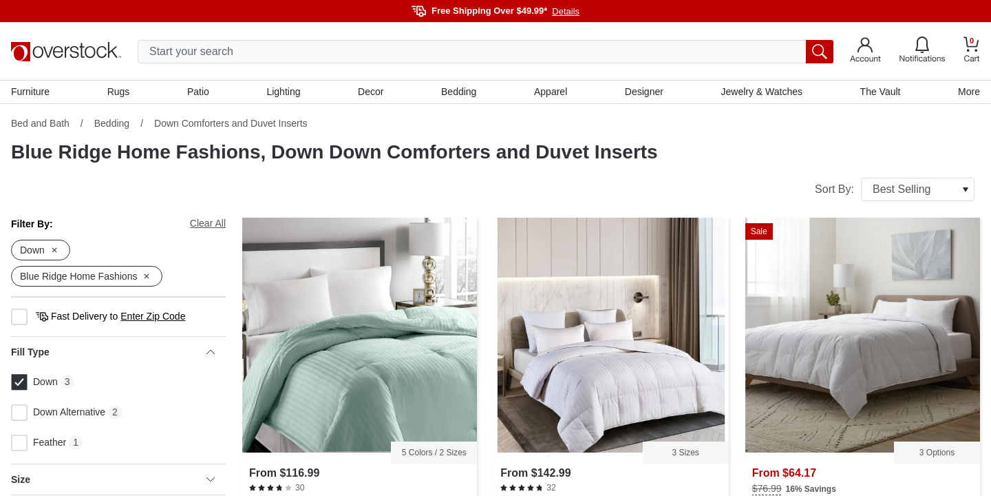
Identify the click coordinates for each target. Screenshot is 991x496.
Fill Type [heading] (113, 352)
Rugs (118, 91)
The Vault (880, 91)
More (969, 91)
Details (565, 11)
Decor (370, 91)
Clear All (208, 223)
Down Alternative (58, 412)
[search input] (485, 51)
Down (34, 382)
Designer (644, 91)
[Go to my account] (865, 51)
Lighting (283, 91)
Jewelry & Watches (761, 91)
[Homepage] (66, 51)
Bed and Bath (40, 123)
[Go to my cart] (971, 51)
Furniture (30, 91)
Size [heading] (113, 479)
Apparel (550, 91)
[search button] (819, 51)
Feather (38, 443)
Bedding (458, 91)
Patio (198, 91)
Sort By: (894, 189)
